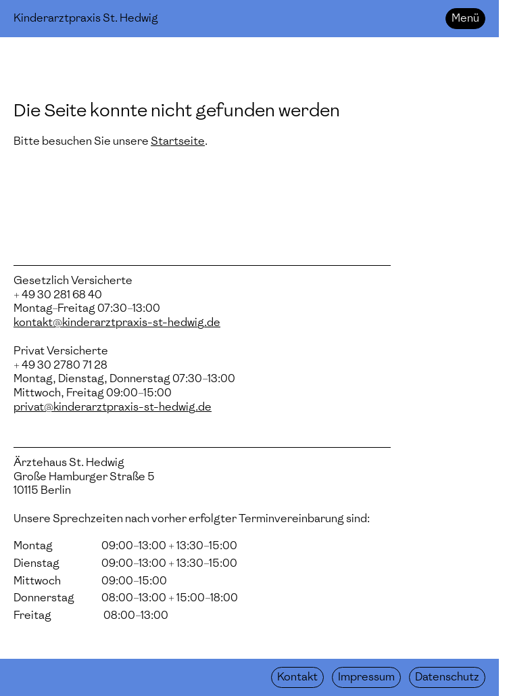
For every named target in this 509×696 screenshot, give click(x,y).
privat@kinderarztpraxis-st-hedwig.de (113, 407)
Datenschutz (447, 677)
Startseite (178, 141)
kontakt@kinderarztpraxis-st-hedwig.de (117, 322)
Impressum (366, 677)
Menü (465, 18)
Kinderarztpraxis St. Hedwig (86, 18)
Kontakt (297, 677)
